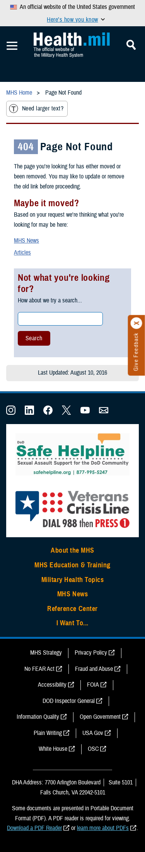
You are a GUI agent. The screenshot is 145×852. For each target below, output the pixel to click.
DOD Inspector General (69, 701)
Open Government (100, 717)
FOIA (93, 685)
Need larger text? (36, 108)
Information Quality (38, 717)
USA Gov (92, 733)
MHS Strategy (46, 653)
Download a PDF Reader (34, 828)
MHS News (26, 240)
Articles (22, 252)
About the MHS (72, 550)
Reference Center (72, 608)
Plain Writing (48, 733)
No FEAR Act (39, 669)
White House (53, 749)
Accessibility (52, 685)
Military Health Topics (72, 579)
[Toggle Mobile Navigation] (12, 45)
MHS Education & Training (72, 565)
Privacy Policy (91, 653)
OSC (93, 749)
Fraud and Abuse (94, 669)
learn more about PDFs (103, 828)
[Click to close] (136, 323)
